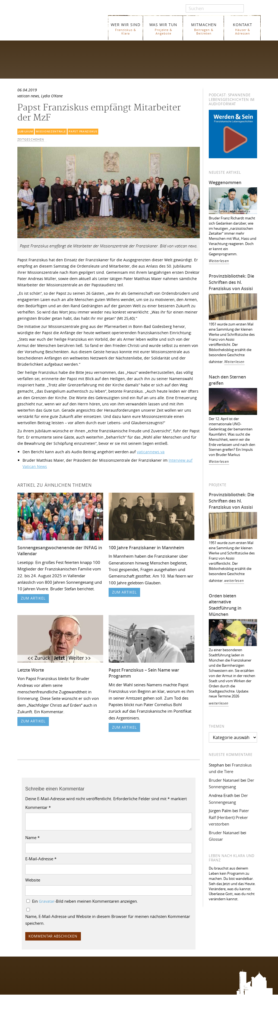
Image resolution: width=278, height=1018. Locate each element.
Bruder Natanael (224, 780)
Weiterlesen (219, 261)
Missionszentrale (51, 131)
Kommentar (38, 807)
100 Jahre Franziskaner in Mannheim (146, 548)
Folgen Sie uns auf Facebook (40, 970)
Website (32, 880)
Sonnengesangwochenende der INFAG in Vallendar (59, 551)
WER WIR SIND (125, 28)
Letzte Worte (30, 670)
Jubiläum (25, 131)
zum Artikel (33, 598)
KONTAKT (242, 28)
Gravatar (47, 901)
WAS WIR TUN (163, 28)
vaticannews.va (151, 451)
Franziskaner (61, 25)
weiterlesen (234, 580)
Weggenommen (225, 182)
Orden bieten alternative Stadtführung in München (225, 605)
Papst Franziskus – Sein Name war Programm (144, 673)
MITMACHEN (203, 28)
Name (32, 837)
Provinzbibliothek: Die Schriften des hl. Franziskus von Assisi (231, 282)
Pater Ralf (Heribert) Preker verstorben (229, 817)
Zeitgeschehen (30, 139)
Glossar (216, 839)
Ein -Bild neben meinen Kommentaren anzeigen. (85, 901)
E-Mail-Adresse (40, 858)
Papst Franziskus (83, 131)
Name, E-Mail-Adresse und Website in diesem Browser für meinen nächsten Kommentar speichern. (107, 920)
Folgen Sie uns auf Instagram (40, 980)
